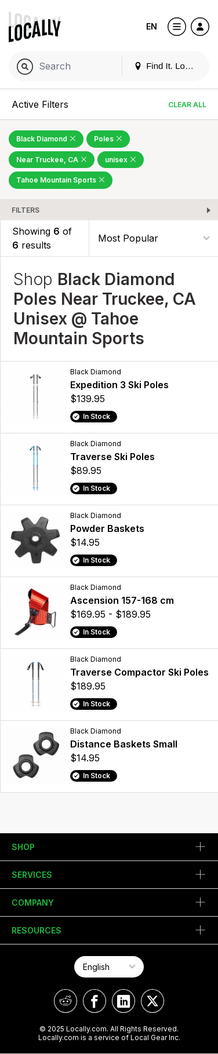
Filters (25, 210)
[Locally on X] (152, 1001)
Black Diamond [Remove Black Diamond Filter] (46, 138)
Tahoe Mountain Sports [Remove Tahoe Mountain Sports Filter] (60, 180)
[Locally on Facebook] (94, 1001)
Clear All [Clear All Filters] (187, 104)
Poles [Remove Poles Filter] (108, 138)
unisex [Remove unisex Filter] (120, 159)
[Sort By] (153, 238)
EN (151, 26)
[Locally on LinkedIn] (123, 1001)
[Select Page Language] (109, 967)
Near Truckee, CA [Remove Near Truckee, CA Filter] (51, 159)
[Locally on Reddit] (65, 1001)
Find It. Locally (168, 66)
